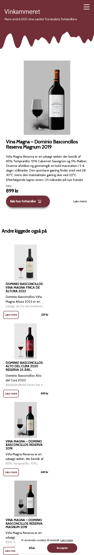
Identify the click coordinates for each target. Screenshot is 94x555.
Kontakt (52, 463)
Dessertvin (11, 504)
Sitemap (52, 483)
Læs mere (80, 201)
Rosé (7, 463)
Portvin (9, 493)
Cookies (52, 473)
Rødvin (54, 414)
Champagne (12, 473)
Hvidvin (9, 452)
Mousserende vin (16, 483)
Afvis (32, 548)
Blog (50, 442)
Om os (51, 452)
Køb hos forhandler (26, 201)
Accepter (62, 548)
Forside (41, 414)
